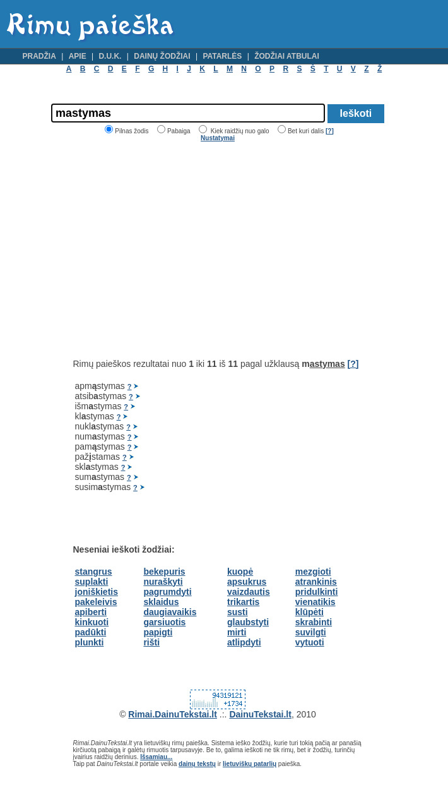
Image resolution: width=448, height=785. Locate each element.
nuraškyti (162, 582)
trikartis (243, 602)
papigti (157, 632)
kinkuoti (92, 622)
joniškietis (96, 592)
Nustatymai (218, 138)
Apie (77, 56)
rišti (151, 642)
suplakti (92, 582)
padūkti (91, 632)
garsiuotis (164, 622)
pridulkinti (316, 592)
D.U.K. (109, 56)
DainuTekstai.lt (260, 714)
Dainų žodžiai (162, 56)
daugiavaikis (169, 612)
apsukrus (246, 582)
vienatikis (315, 602)
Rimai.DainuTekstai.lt (172, 714)
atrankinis (316, 582)
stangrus (93, 571)
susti (237, 612)
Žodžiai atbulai (286, 56)
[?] (330, 131)
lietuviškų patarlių (249, 763)
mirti (236, 632)
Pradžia (39, 56)
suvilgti (310, 632)
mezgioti (313, 571)
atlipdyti (244, 642)
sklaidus (161, 602)
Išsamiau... (156, 756)
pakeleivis (96, 602)
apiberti (91, 612)
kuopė (240, 571)
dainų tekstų (197, 763)
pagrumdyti (167, 592)
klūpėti (309, 612)
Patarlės (222, 56)
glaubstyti (248, 622)
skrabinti (313, 622)
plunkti (89, 642)
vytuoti (309, 642)
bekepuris (164, 571)
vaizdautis (248, 592)
